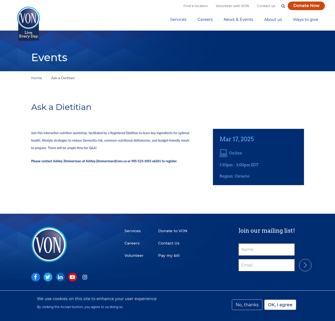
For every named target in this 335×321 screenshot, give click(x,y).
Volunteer (134, 255)
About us (273, 19)
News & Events (238, 19)
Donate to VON (172, 231)
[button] (283, 6)
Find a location (195, 6)
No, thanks (247, 304)
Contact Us (168, 243)
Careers (205, 19)
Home (36, 78)
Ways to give (305, 19)
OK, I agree (280, 304)
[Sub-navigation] (178, 19)
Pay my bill (168, 255)
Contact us (266, 6)
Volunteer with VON (232, 6)
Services (178, 19)
